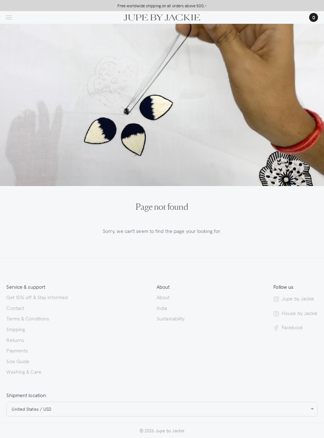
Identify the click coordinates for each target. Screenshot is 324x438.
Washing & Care (23, 371)
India (162, 307)
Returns (15, 339)
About (163, 296)
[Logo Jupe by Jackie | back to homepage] (162, 16)
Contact (15, 307)
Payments (17, 350)
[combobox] (161, 409)
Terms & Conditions (27, 318)
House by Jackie (295, 313)
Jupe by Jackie (293, 298)
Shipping (15, 328)
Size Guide (17, 360)
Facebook (288, 327)
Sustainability (170, 318)
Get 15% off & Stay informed (37, 296)
